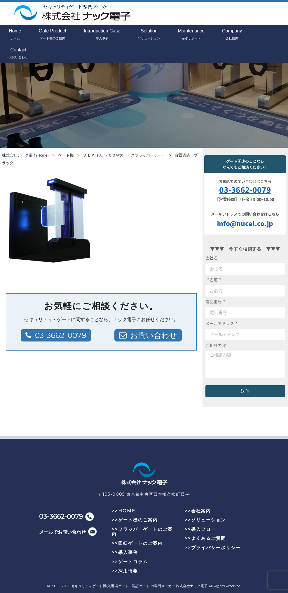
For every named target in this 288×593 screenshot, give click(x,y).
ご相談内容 (215, 345)
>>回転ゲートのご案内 (137, 543)
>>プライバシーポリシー (213, 547)
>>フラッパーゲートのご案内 (142, 531)
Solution (149, 34)
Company (232, 34)
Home (15, 34)
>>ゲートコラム (130, 561)
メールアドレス (220, 323)
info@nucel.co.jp (245, 223)
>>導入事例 (125, 552)
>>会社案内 (198, 511)
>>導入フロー (200, 529)
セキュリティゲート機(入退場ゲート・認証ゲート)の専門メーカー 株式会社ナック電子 (139, 586)
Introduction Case (102, 34)
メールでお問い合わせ (62, 532)
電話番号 (214, 301)
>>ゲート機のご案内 (135, 520)
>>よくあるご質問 (205, 538)
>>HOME (123, 511)
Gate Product (52, 34)
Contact (18, 53)
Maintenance (191, 34)
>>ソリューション (205, 520)
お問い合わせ (153, 335)
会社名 (211, 258)
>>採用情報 (125, 570)
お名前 (212, 279)
